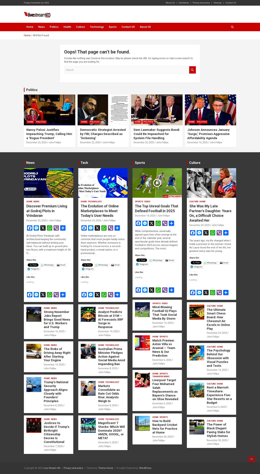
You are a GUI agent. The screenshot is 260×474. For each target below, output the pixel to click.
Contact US (230, 2)
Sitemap (218, 2)
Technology (97, 26)
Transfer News (160, 376)
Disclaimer (184, 2)
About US (170, 2)
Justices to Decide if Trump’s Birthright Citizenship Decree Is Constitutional (56, 432)
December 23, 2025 (36, 142)
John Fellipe (55, 142)
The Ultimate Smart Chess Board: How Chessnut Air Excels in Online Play (218, 319)
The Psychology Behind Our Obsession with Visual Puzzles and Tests (218, 357)
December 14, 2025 (54, 364)
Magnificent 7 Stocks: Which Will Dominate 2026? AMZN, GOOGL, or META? (111, 430)
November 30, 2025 (162, 436)
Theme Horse (105, 468)
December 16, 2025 (197, 142)
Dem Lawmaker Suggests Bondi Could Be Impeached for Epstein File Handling (156, 134)
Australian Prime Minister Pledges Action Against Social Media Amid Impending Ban (111, 356)
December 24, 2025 (199, 225)
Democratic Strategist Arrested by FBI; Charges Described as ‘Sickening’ (103, 134)
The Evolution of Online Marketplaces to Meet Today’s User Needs (100, 211)
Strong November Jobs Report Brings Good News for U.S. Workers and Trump (57, 319)
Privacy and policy (201, 2)
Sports (113, 26)
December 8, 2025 (53, 405)
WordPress (145, 468)
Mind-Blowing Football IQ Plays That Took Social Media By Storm (164, 312)
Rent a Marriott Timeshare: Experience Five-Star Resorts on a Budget (219, 395)
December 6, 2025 (161, 360)
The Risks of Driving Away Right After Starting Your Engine (57, 354)
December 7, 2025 (53, 446)
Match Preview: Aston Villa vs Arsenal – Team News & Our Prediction (163, 348)
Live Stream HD (52, 468)
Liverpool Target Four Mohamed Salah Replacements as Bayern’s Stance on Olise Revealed (165, 389)
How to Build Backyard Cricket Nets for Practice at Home (164, 426)
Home (29, 26)
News (41, 26)
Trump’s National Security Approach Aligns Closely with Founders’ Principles (56, 391)
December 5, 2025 (107, 442)
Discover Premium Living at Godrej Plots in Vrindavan (46, 211)
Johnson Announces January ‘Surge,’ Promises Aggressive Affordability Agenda (208, 134)
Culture (80, 26)
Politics (54, 26)
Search (192, 70)
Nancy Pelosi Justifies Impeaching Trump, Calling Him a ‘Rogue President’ (49, 134)
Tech (84, 163)
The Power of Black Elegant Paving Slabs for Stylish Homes (218, 430)
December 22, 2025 (90, 142)
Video (147, 201)
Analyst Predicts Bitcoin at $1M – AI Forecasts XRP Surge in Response (110, 319)
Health (67, 26)
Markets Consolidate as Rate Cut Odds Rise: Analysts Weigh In (109, 393)
